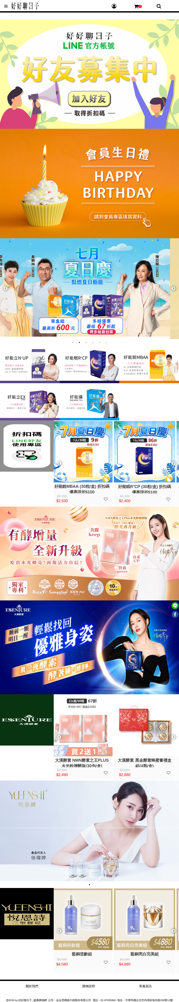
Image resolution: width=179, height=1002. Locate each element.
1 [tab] (72, 342)
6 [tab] (106, 342)
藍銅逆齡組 (85, 954)
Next (173, 288)
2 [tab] (79, 342)
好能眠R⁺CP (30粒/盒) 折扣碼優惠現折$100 (147, 488)
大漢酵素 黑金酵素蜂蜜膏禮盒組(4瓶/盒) (147, 762)
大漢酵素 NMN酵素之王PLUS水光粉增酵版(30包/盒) (85, 762)
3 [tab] (86, 342)
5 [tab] (99, 342)
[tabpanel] (89, 287)
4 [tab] (93, 342)
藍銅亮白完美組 (148, 954)
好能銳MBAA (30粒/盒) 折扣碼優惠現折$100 (85, 488)
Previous (5, 288)
